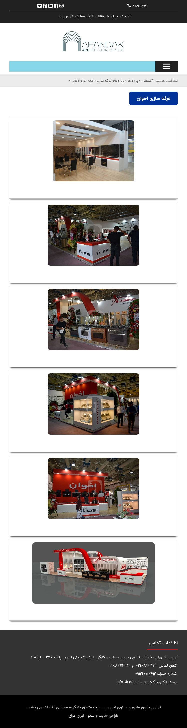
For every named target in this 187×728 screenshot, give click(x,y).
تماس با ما (65, 16)
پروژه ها (132, 80)
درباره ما (112, 16)
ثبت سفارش (84, 16)
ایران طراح (76, 715)
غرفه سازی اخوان (82, 80)
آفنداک (125, 16)
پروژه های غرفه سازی (110, 80)
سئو (91, 715)
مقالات (100, 16)
